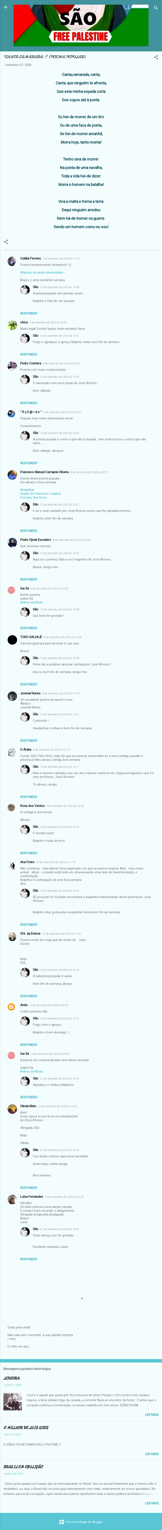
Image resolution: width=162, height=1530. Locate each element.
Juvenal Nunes (30, 693)
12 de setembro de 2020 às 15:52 (59, 376)
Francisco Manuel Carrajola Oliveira (44, 472)
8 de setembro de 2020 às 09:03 (62, 412)
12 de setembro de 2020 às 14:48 (59, 287)
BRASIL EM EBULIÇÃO (23, 1467)
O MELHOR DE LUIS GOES (25, 1428)
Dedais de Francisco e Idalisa (40, 494)
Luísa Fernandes (31, 1197)
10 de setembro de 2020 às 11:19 (55, 862)
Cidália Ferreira (30, 258)
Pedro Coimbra (30, 363)
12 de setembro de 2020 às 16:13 (59, 826)
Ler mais (152, 1415)
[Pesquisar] (156, 8)
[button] (156, 58)
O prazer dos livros (33, 497)
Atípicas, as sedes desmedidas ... (43, 272)
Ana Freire (27, 862)
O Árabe (25, 749)
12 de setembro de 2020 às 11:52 (61, 933)
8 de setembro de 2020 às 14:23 (49, 588)
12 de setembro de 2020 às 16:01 (59, 504)
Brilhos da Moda (31, 602)
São (35, 287)
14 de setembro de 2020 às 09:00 (50, 1053)
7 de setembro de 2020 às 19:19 (61, 258)
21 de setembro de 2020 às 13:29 (59, 1078)
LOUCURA (11, 1378)
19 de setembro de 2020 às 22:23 (64, 1196)
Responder (28, 313)
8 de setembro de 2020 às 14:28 (62, 637)
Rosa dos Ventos (32, 806)
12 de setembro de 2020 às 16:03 (59, 553)
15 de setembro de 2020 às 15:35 (57, 1106)
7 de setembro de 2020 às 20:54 (48, 322)
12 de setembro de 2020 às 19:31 (59, 714)
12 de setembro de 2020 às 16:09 (59, 658)
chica (24, 322)
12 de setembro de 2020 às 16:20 (59, 890)
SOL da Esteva (30, 933)
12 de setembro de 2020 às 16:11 (59, 766)
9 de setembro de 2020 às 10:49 (65, 806)
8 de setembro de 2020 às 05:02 (61, 363)
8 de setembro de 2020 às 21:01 (52, 749)
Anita (23, 1005)
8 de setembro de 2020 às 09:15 (89, 472)
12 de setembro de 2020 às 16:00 (59, 433)
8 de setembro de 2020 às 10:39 (71, 539)
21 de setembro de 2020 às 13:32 (59, 1150)
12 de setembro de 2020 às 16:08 (59, 609)
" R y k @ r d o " (31, 412)
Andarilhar (27, 490)
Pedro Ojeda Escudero (35, 540)
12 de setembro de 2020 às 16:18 (59, 969)
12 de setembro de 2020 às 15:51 (59, 335)
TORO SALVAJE (31, 637)
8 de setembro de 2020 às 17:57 (61, 693)
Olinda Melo (28, 1106)
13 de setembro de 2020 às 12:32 (59, 1018)
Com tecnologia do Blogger (81, 1522)
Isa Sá (24, 588)
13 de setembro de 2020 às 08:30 (48, 1005)
